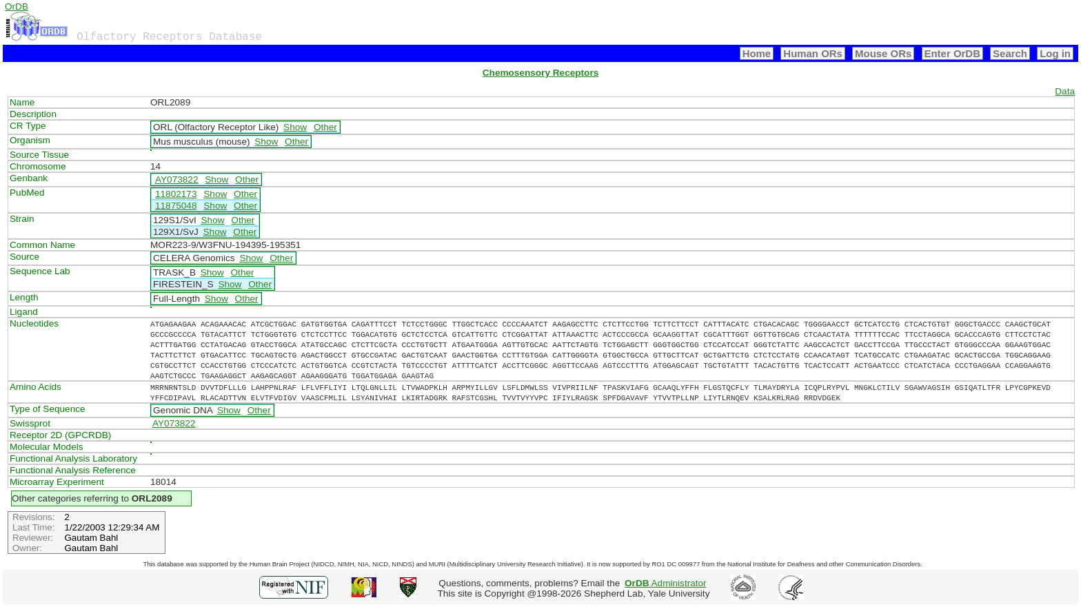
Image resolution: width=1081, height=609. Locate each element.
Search (1010, 53)
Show (295, 127)
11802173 (175, 194)
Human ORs (812, 53)
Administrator (666, 583)
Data (1065, 91)
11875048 (175, 205)
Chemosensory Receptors (540, 73)
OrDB (16, 6)
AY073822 (177, 179)
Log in (1055, 53)
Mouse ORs (883, 53)
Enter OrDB (952, 53)
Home (756, 53)
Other (325, 127)
